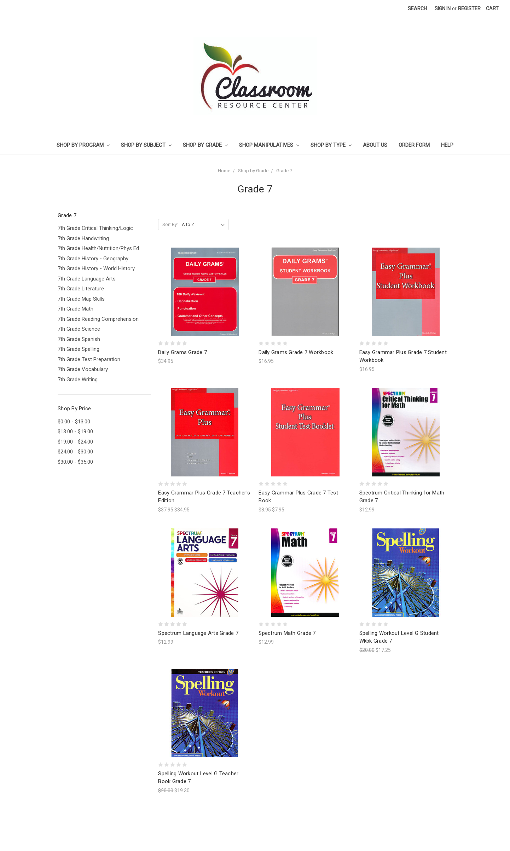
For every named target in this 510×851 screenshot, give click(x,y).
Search (417, 8)
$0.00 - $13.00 (74, 421)
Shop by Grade (205, 145)
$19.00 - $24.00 (75, 442)
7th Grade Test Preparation (89, 359)
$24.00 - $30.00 (75, 451)
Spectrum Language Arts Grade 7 (198, 633)
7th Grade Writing (78, 379)
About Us (375, 145)
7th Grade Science (79, 329)
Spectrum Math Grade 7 (287, 633)
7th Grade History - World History (96, 268)
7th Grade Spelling (78, 349)
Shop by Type (331, 145)
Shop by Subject (146, 145)
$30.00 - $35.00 (75, 462)
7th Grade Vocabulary (83, 369)
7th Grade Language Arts (87, 279)
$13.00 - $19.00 (75, 431)
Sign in (443, 8)
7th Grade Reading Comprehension (98, 319)
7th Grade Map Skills (81, 299)
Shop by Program (83, 145)
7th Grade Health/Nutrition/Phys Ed (98, 248)
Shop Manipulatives (269, 145)
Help (447, 145)
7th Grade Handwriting (83, 238)
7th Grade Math (75, 309)
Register (469, 8)
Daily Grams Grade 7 (182, 352)
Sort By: (170, 224)
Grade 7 (284, 170)
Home (224, 170)
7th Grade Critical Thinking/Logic (95, 228)
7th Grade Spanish (79, 339)
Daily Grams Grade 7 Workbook (296, 352)
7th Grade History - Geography (93, 258)
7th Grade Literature (81, 288)
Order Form (414, 145)
